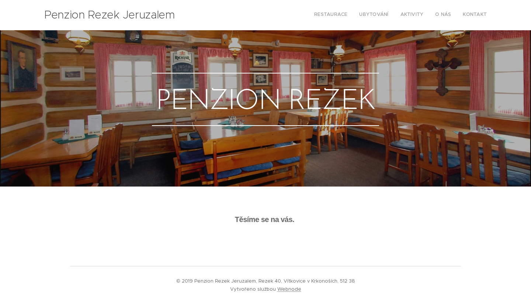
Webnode (289, 289)
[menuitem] (441, 15)
